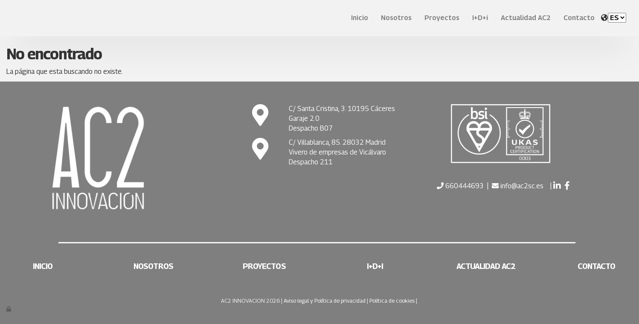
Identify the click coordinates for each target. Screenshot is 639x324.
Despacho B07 (311, 128)
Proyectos (441, 18)
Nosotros (396, 18)
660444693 (464, 186)
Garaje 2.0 (304, 118)
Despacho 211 (311, 162)
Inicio (359, 18)
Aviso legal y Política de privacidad (325, 301)
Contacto (579, 18)
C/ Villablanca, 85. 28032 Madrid (337, 142)
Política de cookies (392, 301)
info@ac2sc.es (521, 186)
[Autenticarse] (9, 309)
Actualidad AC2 (526, 18)
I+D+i (480, 18)
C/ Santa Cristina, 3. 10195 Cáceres (342, 109)
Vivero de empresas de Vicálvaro (337, 152)
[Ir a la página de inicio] (4, 18)
